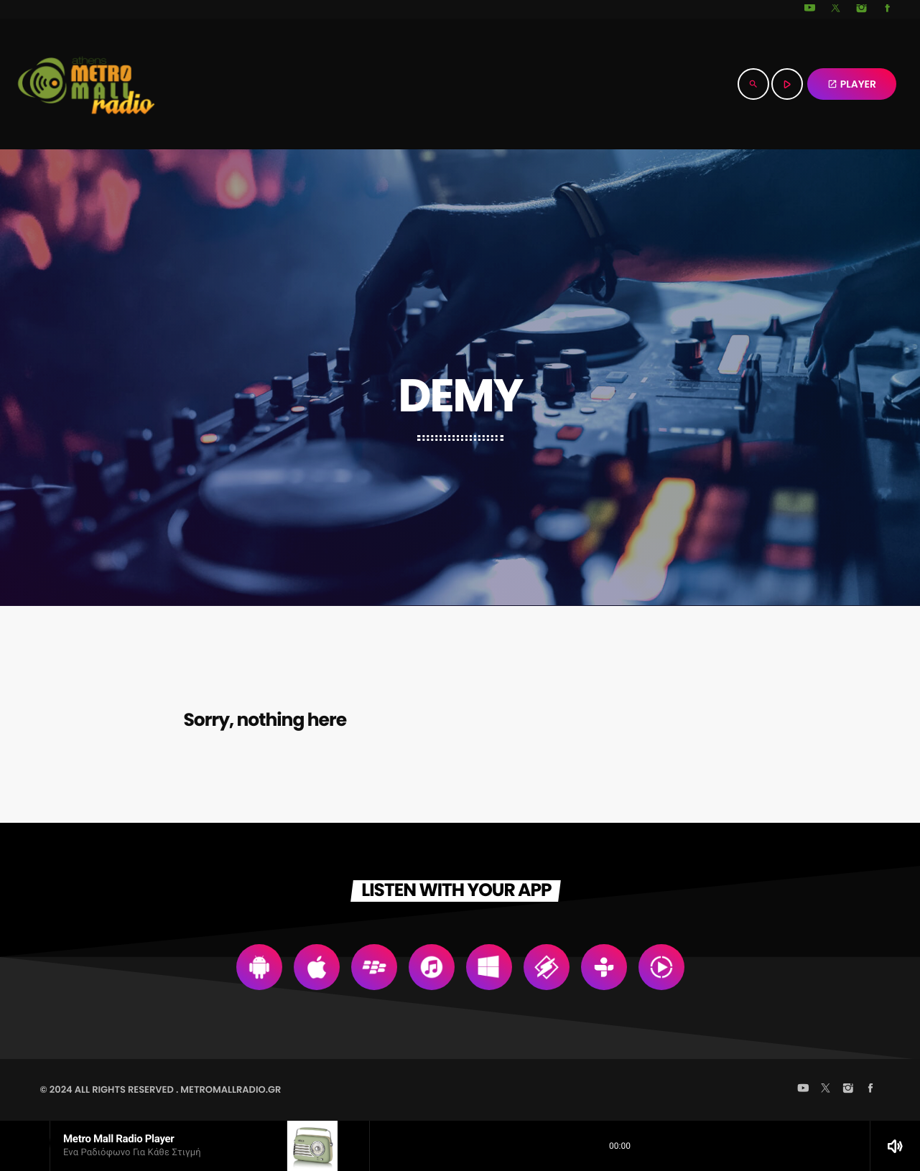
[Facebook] (887, 9)
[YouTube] (810, 9)
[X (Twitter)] (836, 9)
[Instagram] (862, 9)
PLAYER (851, 84)
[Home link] (86, 84)
